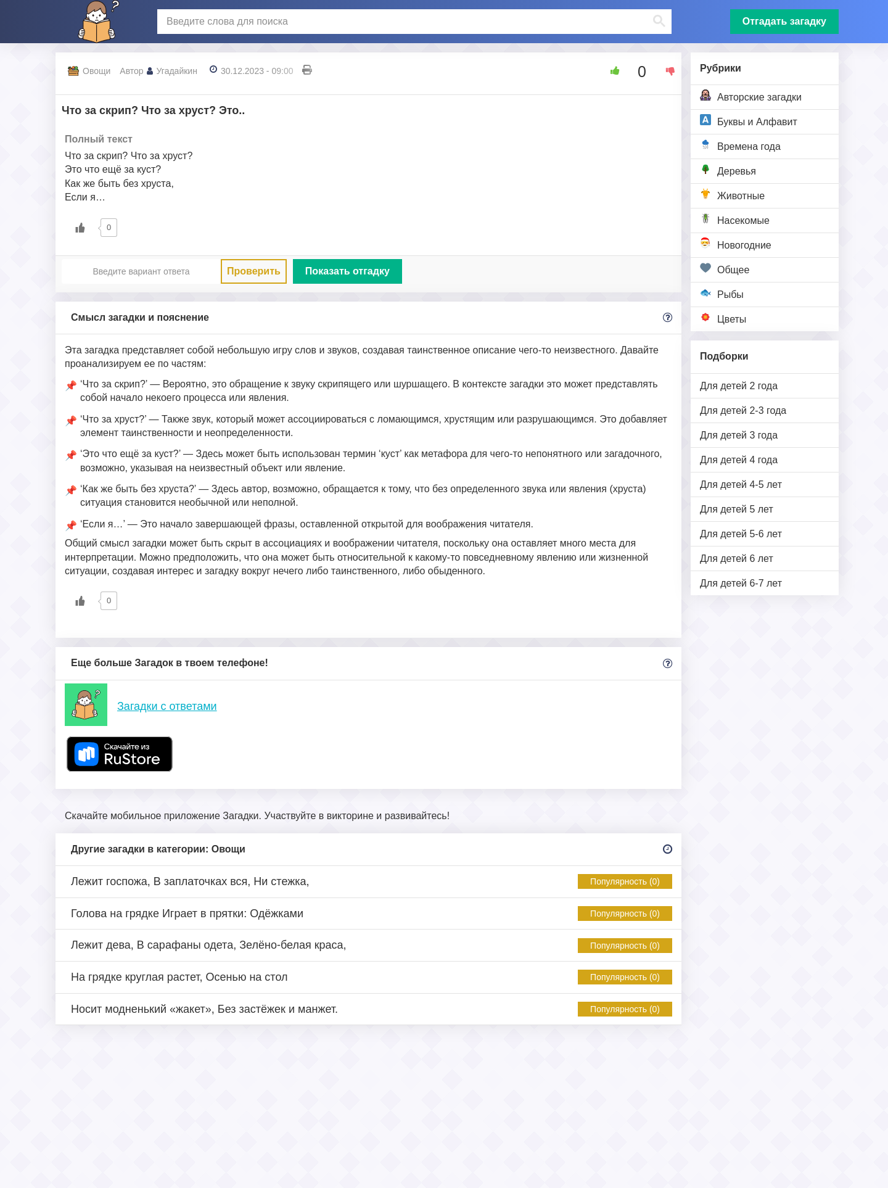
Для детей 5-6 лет (741, 534)
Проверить (254, 271)
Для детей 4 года (739, 460)
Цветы (723, 317)
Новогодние (735, 243)
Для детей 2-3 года (743, 410)
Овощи (96, 71)
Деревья (728, 169)
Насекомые (735, 219)
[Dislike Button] (666, 71)
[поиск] (412, 21)
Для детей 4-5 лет (741, 484)
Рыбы (722, 293)
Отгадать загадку (784, 21)
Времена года (740, 145)
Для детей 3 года (739, 435)
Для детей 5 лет (736, 509)
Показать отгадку (347, 271)
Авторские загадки (751, 95)
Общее (724, 268)
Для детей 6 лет (736, 558)
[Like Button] (610, 71)
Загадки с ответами (167, 706)
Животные (732, 194)
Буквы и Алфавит (748, 120)
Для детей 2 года (739, 386)
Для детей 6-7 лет (741, 583)
